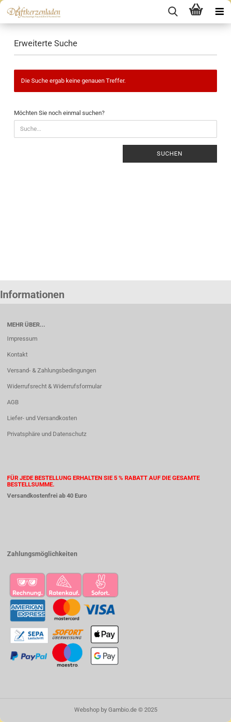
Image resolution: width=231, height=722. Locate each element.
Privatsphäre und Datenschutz (46, 433)
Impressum (22, 338)
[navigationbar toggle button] (219, 11)
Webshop (86, 709)
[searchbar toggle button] (172, 11)
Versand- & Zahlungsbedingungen (51, 370)
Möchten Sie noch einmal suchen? (59, 112)
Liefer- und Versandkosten (42, 418)
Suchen (169, 153)
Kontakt (17, 354)
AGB (13, 402)
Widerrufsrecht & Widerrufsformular (54, 386)
